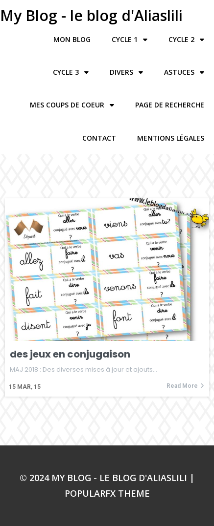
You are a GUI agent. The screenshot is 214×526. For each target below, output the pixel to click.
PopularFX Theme (107, 493)
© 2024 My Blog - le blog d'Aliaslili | (107, 478)
